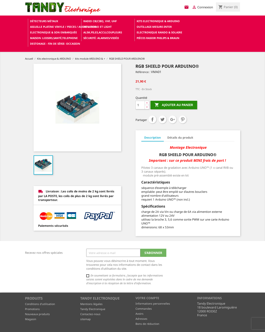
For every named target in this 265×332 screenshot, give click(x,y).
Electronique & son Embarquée (53, 32)
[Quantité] (140, 105)
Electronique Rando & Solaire (159, 32)
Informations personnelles (153, 303)
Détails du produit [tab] (180, 137)
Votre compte (147, 298)
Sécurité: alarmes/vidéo (101, 38)
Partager (152, 119)
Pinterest (182, 119)
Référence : (143, 72)
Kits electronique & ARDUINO (158, 21)
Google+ (172, 119)
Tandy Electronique (92, 309)
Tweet (162, 119)
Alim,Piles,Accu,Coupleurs (102, 32)
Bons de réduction (147, 324)
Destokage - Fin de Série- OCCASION (55, 43)
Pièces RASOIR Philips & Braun (158, 38)
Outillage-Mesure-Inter (154, 27)
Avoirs (139, 313)
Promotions (32, 309)
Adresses (141, 319)
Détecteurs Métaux (44, 21)
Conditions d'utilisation (40, 304)
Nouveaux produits (37, 314)
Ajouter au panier (174, 105)
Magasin (30, 319)
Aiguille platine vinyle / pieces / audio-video (55, 27)
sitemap (85, 319)
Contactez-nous (90, 314)
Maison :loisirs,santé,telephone (54, 38)
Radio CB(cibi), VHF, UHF (100, 21)
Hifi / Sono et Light (97, 27)
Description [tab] (152, 137)
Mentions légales (91, 304)
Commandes (144, 308)
